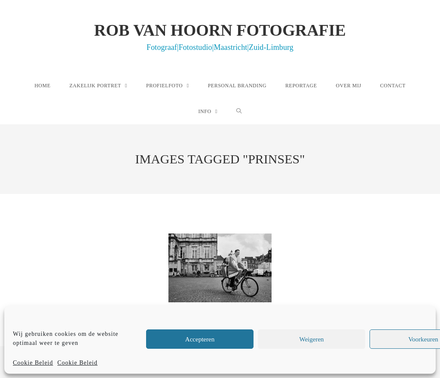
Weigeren (311, 339)
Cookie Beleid (33, 363)
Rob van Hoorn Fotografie (220, 36)
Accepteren (199, 339)
